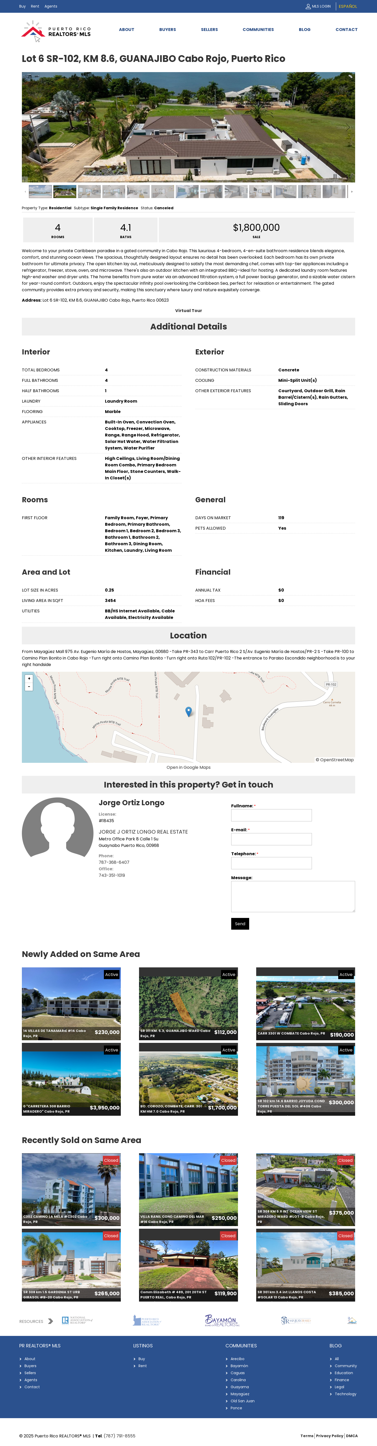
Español (348, 6)
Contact (347, 30)
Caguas (238, 1372)
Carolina (238, 1379)
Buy (22, 6)
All (337, 1358)
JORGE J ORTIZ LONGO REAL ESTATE (143, 831)
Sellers (209, 30)
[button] (188, 712)
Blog (305, 30)
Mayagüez (240, 1394)
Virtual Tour (188, 311)
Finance (342, 1379)
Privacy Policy (329, 1435)
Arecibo (237, 1358)
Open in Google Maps (189, 767)
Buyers (167, 30)
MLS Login (321, 6)
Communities (258, 30)
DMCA (352, 1435)
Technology (345, 1394)
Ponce (236, 1408)
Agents (51, 6)
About (126, 30)
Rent (35, 6)
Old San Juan (243, 1401)
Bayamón (239, 1365)
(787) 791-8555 (119, 1436)
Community (346, 1365)
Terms (306, 1435)
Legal (339, 1387)
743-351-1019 (112, 875)
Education (344, 1372)
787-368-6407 (114, 862)
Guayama (240, 1387)
